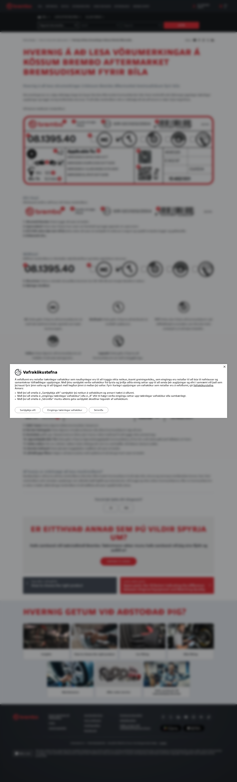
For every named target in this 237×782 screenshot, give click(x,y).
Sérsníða (98, 410)
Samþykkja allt (28, 410)
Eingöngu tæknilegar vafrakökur (64, 410)
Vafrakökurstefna (203, 385)
